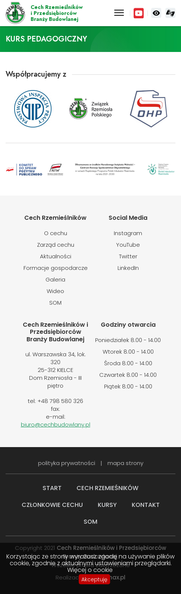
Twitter (128, 256)
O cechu (55, 233)
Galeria (55, 279)
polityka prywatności (66, 463)
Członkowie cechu (52, 505)
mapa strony (125, 463)
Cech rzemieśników (107, 488)
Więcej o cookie (90, 570)
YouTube (139, 13)
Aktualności (55, 256)
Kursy (107, 505)
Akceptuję (94, 579)
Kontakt (146, 505)
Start (52, 488)
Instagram (128, 233)
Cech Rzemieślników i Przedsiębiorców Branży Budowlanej (15, 13)
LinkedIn (128, 268)
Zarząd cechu (55, 245)
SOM (55, 303)
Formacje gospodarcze (56, 268)
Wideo (55, 291)
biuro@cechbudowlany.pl (55, 424)
